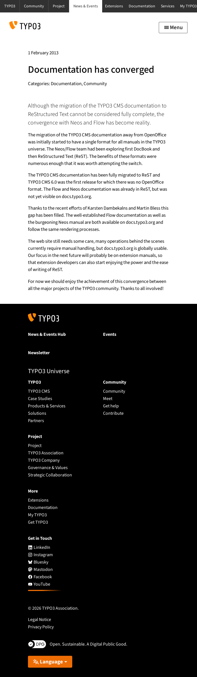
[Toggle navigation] (173, 27)
